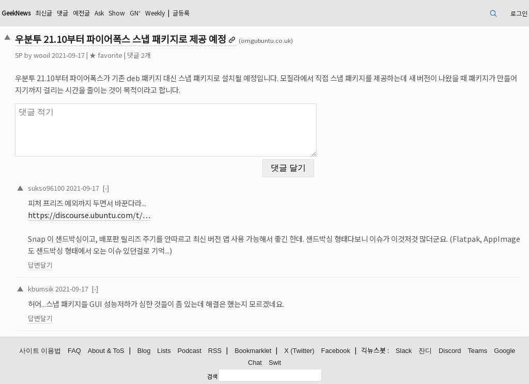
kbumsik (41, 289)
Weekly (155, 12)
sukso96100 (46, 188)
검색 (212, 376)
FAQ (74, 351)
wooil (42, 55)
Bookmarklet (253, 351)
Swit (275, 362)
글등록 (181, 12)
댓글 (62, 12)
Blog (144, 351)
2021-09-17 (82, 188)
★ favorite (105, 55)
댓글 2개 (139, 55)
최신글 (43, 12)
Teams (477, 351)
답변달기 (40, 265)
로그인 (518, 13)
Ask (99, 12)
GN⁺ (135, 12)
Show (116, 12)
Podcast (189, 351)
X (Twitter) (299, 351)
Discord (450, 351)
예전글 (81, 12)
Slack (404, 351)
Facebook (335, 351)
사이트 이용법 (40, 351)
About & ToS (106, 351)
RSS (215, 351)
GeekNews (16, 12)
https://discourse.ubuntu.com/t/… (89, 214)
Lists (163, 351)
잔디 (425, 351)
